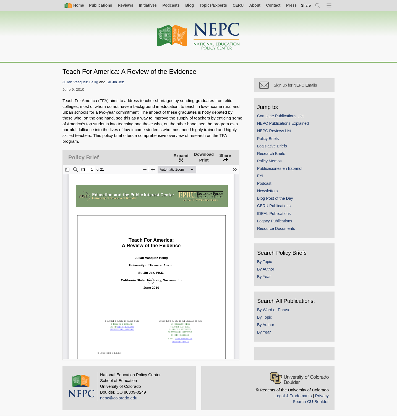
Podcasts (170, 5)
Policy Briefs (268, 138)
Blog (189, 5)
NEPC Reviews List (274, 131)
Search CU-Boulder (311, 401)
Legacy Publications (274, 221)
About (254, 5)
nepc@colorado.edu (118, 398)
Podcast (264, 183)
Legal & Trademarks (293, 395)
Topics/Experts (213, 5)
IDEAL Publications (274, 213)
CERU (238, 5)
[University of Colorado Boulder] (299, 378)
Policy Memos (269, 161)
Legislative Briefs (272, 146)
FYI (260, 176)
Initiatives (148, 5)
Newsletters (267, 191)
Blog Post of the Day (275, 198)
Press (291, 5)
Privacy (322, 395)
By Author (265, 269)
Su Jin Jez (115, 82)
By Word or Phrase (273, 310)
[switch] (306, 5)
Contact (273, 5)
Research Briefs (271, 153)
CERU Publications (274, 206)
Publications (100, 5)
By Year (264, 276)
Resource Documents (276, 228)
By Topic (264, 261)
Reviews (125, 5)
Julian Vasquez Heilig (80, 82)
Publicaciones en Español (279, 168)
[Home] (198, 36)
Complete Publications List (280, 116)
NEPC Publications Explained (283, 123)
